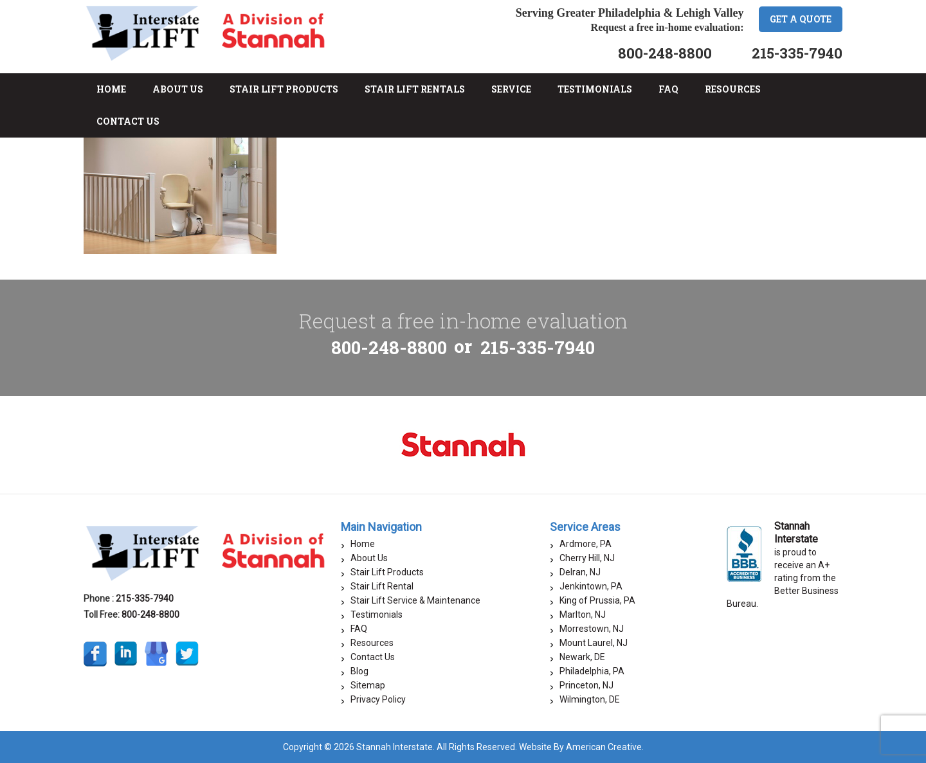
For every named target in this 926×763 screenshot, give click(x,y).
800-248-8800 (665, 53)
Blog (359, 671)
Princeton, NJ (586, 685)
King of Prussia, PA (597, 600)
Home (362, 544)
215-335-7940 (797, 53)
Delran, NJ (580, 572)
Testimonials (376, 614)
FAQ (358, 629)
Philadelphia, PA (591, 671)
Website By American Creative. (581, 747)
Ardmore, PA (585, 544)
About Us (369, 558)
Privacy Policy (378, 699)
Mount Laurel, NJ (593, 643)
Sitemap (367, 685)
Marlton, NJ (582, 614)
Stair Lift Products (387, 572)
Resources (372, 643)
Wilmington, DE (589, 699)
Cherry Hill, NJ (587, 558)
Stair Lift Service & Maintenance (415, 600)
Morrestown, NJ (591, 629)
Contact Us (372, 657)
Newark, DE (582, 657)
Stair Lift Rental (381, 586)
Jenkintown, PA (590, 586)
